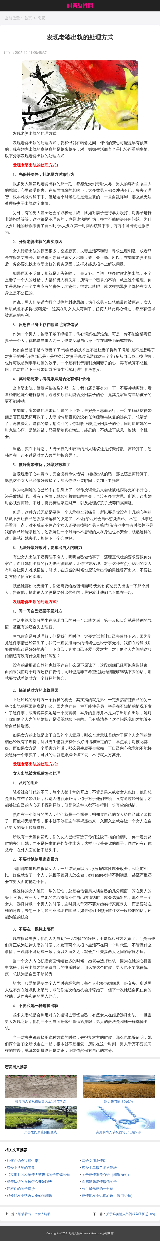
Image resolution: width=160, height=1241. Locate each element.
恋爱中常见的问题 (21, 1168)
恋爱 (41, 18)
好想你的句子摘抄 (21, 1189)
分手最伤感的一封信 (97, 1189)
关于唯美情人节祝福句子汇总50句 (130, 1214)
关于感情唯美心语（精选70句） (106, 1175)
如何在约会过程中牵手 (24, 1161)
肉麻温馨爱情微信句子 (99, 1182)
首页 (28, 18)
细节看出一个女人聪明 (34, 1214)
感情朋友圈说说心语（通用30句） (108, 1196)
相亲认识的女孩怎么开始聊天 (29, 1182)
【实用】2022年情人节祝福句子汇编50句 (38, 1175)
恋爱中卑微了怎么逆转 (99, 1168)
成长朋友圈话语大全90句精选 (29, 1196)
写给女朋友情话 (94, 1161)
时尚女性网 (76, 1233)
